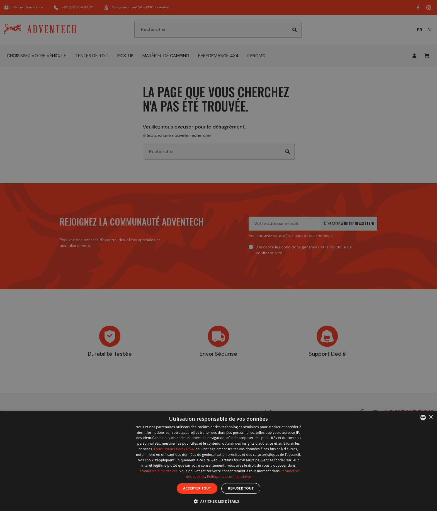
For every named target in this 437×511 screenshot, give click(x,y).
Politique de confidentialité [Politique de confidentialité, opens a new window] (229, 476)
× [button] (431, 417)
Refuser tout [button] (241, 488)
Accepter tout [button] (197, 488)
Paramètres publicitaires (157, 471)
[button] (218, 501)
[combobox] (423, 417)
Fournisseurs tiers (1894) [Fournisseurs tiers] (174, 449)
